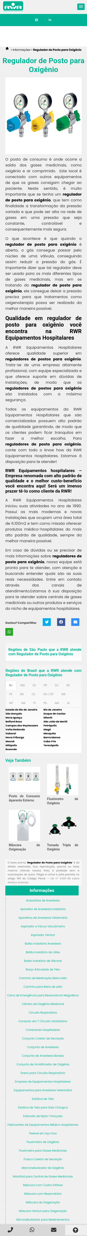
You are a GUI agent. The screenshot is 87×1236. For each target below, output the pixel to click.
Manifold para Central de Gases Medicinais (43, 1176)
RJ (11, 685)
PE (10, 694)
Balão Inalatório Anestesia (43, 944)
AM (23, 703)
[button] (81, 6)
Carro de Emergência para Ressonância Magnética (43, 995)
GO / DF (48, 694)
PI (34, 703)
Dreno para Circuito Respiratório (42, 1073)
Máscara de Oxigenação (43, 1202)
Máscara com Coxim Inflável (43, 1185)
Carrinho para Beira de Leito (42, 987)
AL (68, 703)
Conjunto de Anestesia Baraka (43, 1056)
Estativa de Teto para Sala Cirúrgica (43, 1107)
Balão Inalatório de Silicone (43, 961)
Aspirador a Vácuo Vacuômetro (43, 926)
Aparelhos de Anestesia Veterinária (42, 918)
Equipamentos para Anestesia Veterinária (43, 1090)
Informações (42, 890)
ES (34, 685)
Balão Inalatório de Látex (43, 952)
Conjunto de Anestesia (43, 1047)
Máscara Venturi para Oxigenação (43, 1211)
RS (68, 685)
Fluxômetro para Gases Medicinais (43, 1151)
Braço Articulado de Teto (43, 969)
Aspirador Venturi (43, 935)
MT (11, 703)
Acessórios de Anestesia (43, 900)
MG (22, 685)
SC (57, 685)
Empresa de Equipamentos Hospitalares (43, 1082)
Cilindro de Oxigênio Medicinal (43, 1004)
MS (63, 694)
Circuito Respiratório (43, 1013)
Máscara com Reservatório (42, 1194)
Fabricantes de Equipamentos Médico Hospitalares (42, 1125)
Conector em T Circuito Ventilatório (43, 1021)
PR (45, 685)
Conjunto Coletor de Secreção (43, 1038)
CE (33, 694)
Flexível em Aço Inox (43, 1133)
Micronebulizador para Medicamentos (42, 1220)
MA (57, 703)
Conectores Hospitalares (43, 1030)
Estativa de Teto (43, 1099)
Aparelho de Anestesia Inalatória (43, 909)
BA (22, 694)
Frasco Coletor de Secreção (43, 1159)
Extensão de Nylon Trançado (43, 1116)
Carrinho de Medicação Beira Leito (43, 978)
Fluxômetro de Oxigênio (43, 1142)
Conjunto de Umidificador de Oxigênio (42, 1064)
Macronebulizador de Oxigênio (43, 1168)
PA (45, 703)
